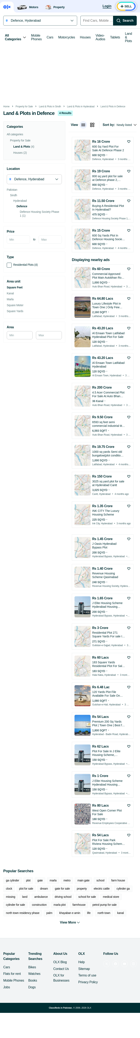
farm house (118, 880)
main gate (83, 880)
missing (10, 896)
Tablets (115, 37)
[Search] (125, 21)
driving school (63, 896)
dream (44, 888)
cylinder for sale (15, 904)
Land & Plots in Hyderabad (80, 106)
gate (40, 880)
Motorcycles (66, 37)
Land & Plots (128, 37)
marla (53, 880)
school (100, 880)
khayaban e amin (69, 913)
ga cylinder (12, 880)
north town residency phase (22, 913)
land (24, 896)
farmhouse (79, 904)
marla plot (60, 904)
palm (49, 913)
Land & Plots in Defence (113, 106)
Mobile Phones (36, 37)
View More (70, 922)
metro (66, 880)
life (89, 913)
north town (104, 913)
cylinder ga (123, 888)
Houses (85, 37)
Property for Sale (24, 106)
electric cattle (102, 888)
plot (28, 880)
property (82, 888)
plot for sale (26, 888)
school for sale (87, 896)
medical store (111, 896)
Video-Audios (100, 37)
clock (9, 888)
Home (6, 106)
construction (39, 904)
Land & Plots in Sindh (50, 106)
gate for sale (62, 888)
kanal (120, 913)
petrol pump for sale (104, 904)
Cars (50, 37)
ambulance (41, 896)
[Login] (107, 6)
